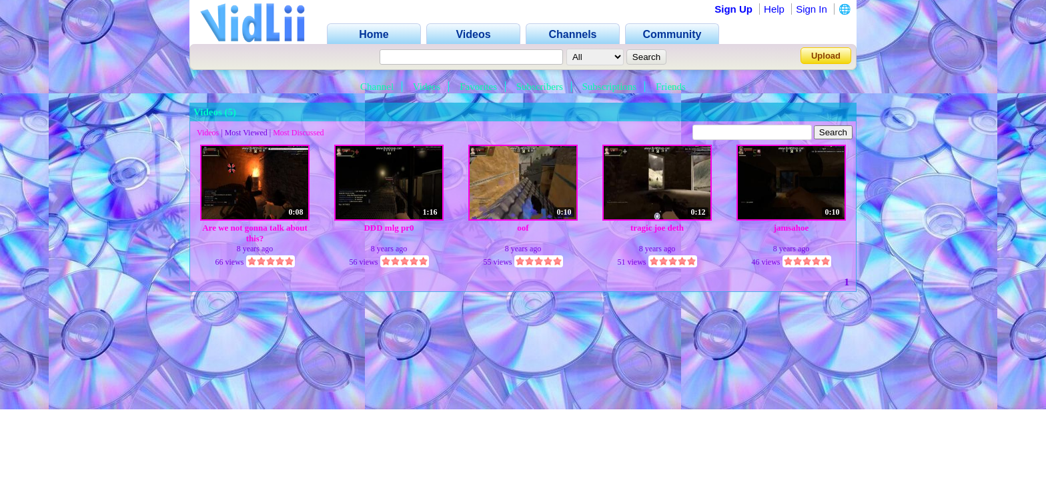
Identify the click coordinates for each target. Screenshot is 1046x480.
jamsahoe (791, 228)
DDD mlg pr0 (389, 228)
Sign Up (733, 9)
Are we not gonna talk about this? (255, 233)
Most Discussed (298, 132)
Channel (377, 86)
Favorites (478, 86)
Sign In (811, 9)
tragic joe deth (657, 228)
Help (774, 9)
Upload (826, 56)
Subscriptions (609, 86)
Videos (427, 86)
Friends (671, 86)
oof (522, 228)
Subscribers (539, 86)
